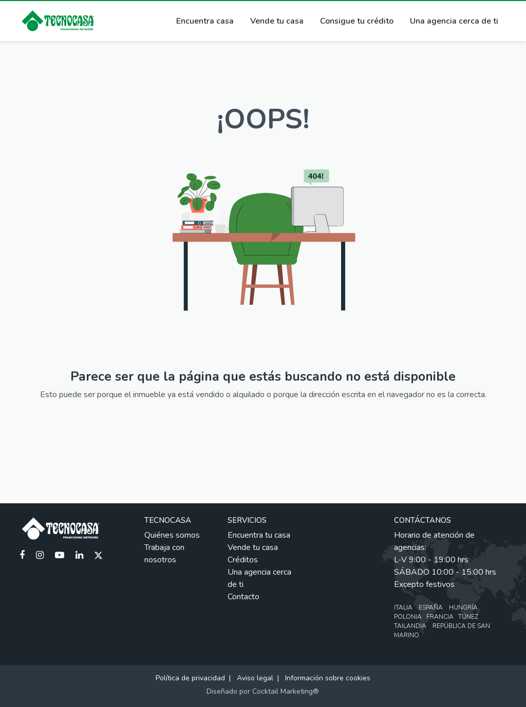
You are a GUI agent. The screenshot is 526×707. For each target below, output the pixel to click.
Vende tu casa (277, 21)
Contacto (243, 596)
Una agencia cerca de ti (454, 21)
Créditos (243, 559)
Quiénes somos (172, 535)
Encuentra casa (205, 21)
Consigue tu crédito (356, 21)
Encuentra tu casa (259, 535)
